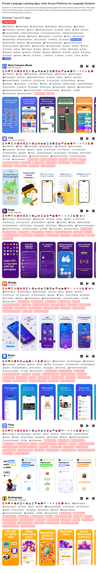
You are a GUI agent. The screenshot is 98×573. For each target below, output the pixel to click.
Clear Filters (9, 26)
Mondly (12, 286)
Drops (11, 214)
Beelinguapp (15, 501)
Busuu (11, 359)
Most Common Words (20, 69)
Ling (10, 141)
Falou (11, 429)
